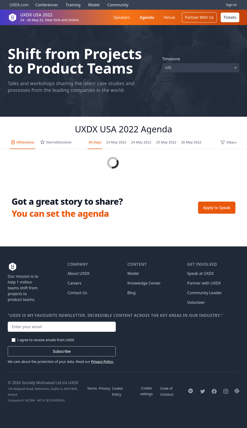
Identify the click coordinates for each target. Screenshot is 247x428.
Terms (92, 388)
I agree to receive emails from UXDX (45, 340)
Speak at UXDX (200, 273)
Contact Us (77, 292)
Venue (169, 17)
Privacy (104, 388)
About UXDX (78, 273)
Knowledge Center (144, 283)
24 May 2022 (141, 142)
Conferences (46, 4)
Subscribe (62, 351)
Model (94, 4)
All (22, 142)
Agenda (147, 17)
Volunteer (196, 302)
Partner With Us (199, 17)
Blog (131, 292)
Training (73, 4)
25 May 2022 (166, 142)
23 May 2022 (116, 142)
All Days (95, 142)
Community (118, 4)
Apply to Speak (216, 207)
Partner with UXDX (204, 283)
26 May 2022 (191, 142)
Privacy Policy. (102, 361)
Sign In (231, 4)
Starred (56, 142)
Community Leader (204, 292)
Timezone (171, 58)
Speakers (122, 17)
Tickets (230, 17)
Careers (75, 283)
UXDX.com (19, 4)
